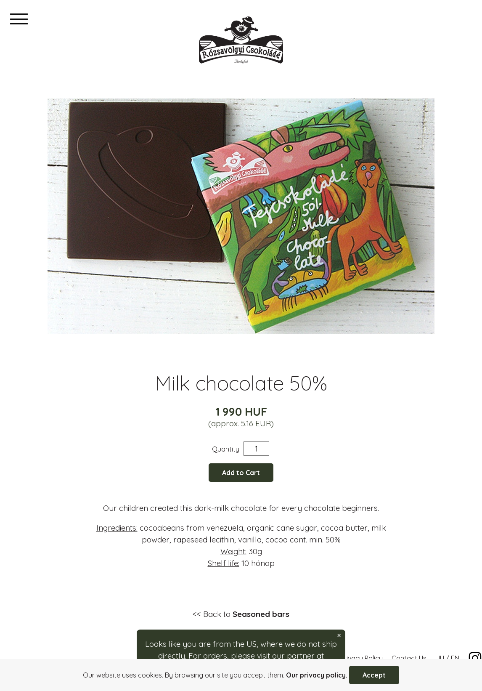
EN (455, 658)
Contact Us (409, 658)
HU (439, 658)
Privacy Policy (361, 658)
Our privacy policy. (316, 675)
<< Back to (241, 614)
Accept (374, 675)
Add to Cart (241, 472)
